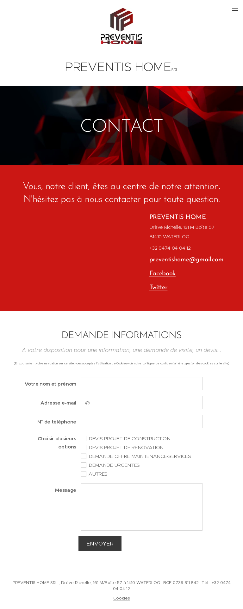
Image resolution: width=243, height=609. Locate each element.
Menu (235, 8)
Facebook (162, 274)
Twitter (158, 287)
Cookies (121, 598)
